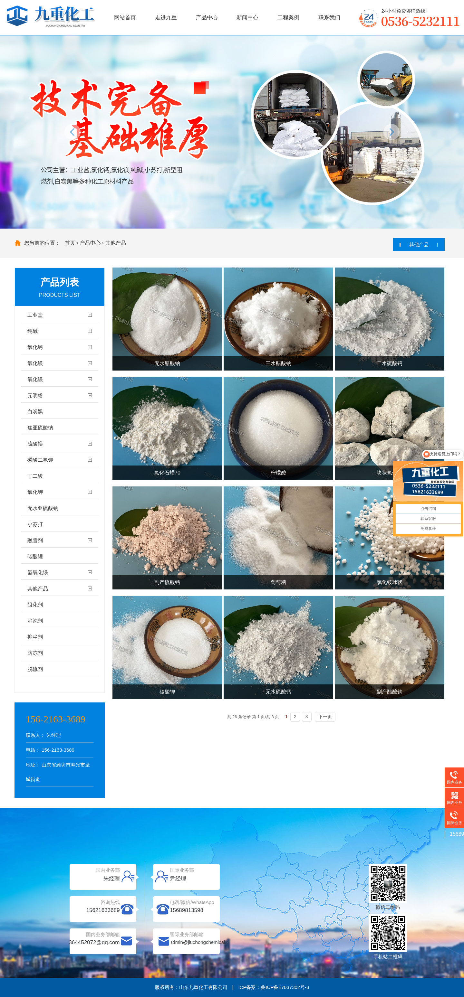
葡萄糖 (278, 582)
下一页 (325, 716)
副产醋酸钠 (389, 691)
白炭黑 (35, 411)
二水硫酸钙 (389, 363)
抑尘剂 (35, 637)
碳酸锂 (35, 556)
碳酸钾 (167, 691)
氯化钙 (35, 347)
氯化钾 (35, 492)
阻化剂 (35, 604)
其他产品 (115, 243)
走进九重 (166, 17)
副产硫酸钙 (167, 582)
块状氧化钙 (389, 472)
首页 (70, 243)
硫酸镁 (35, 444)
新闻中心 (247, 17)
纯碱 (32, 331)
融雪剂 (35, 540)
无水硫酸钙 (278, 691)
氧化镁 (35, 379)
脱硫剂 (35, 669)
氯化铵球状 (389, 582)
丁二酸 (35, 476)
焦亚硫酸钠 (40, 427)
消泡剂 (35, 621)
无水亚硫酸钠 (42, 508)
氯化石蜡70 (167, 472)
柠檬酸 (278, 472)
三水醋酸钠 (278, 363)
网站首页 (125, 17)
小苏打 (35, 524)
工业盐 (35, 315)
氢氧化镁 (37, 572)
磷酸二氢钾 (40, 460)
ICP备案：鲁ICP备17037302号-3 (273, 987)
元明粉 (35, 395)
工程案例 (288, 17)
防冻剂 (35, 653)
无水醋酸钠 (167, 363)
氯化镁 (35, 363)
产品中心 (207, 17)
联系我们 (329, 17)
